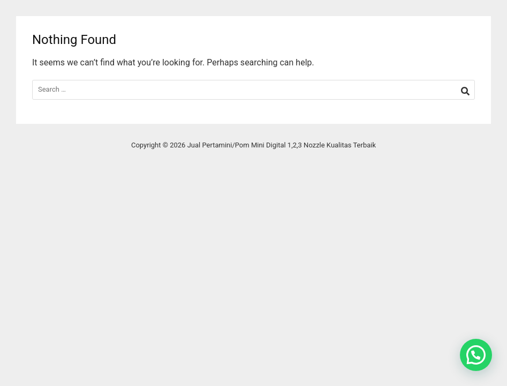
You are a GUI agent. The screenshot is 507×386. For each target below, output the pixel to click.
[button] (476, 355)
